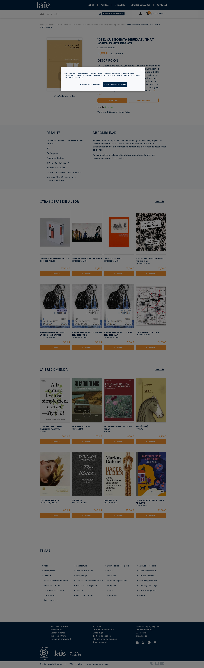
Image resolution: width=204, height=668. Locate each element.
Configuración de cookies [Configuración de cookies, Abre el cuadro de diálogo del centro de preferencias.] (90, 84)
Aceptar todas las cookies (115, 84)
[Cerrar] (141, 70)
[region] (103, 79)
